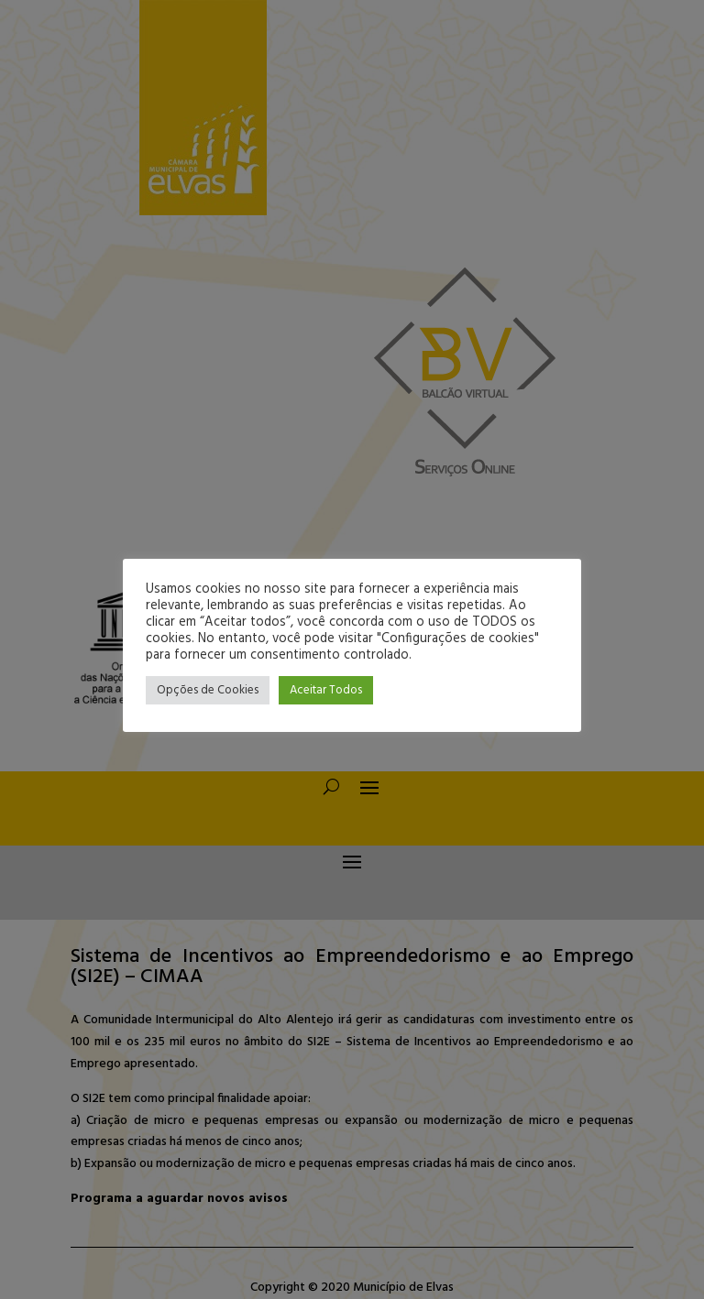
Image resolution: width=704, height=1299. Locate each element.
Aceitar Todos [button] (326, 690)
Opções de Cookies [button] (207, 690)
